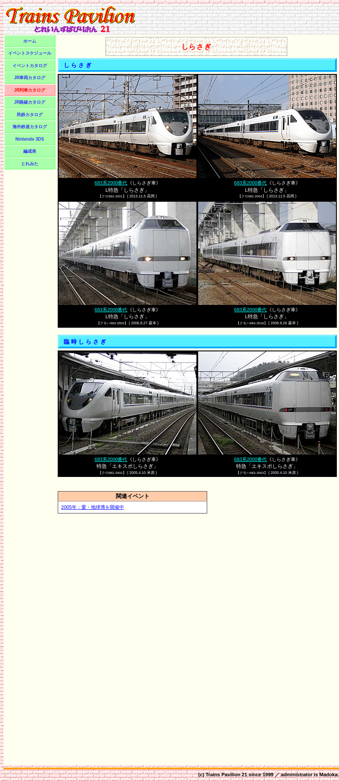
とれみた (29, 163)
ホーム (29, 41)
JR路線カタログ (30, 102)
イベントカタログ (29, 65)
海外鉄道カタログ (29, 126)
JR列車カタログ (30, 90)
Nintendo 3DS (30, 139)
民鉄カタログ (30, 114)
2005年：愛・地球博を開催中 (92, 507)
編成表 (29, 151)
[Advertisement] (30, 300)
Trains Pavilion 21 (226, 774)
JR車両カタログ (30, 77)
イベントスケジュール (29, 53)
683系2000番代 (110, 182)
